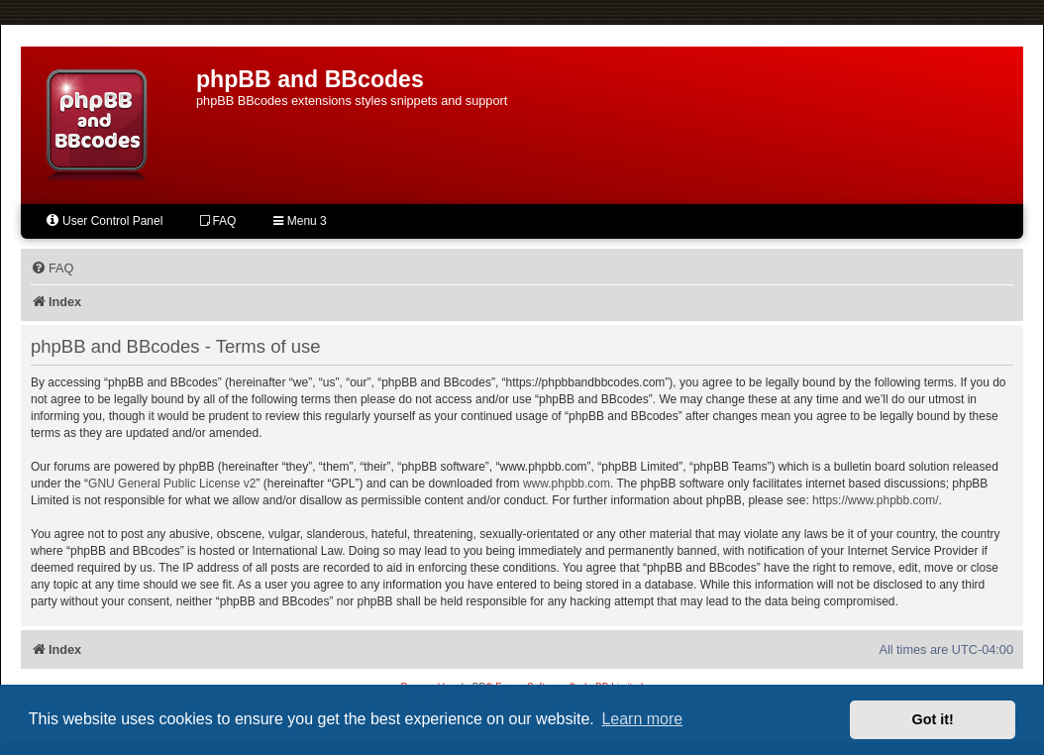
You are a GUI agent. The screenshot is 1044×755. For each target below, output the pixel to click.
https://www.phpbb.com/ (875, 500)
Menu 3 (299, 221)
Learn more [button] (641, 718)
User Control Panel (103, 220)
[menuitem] (52, 268)
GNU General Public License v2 (172, 483)
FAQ (218, 221)
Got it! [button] (933, 719)
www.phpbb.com (566, 483)
